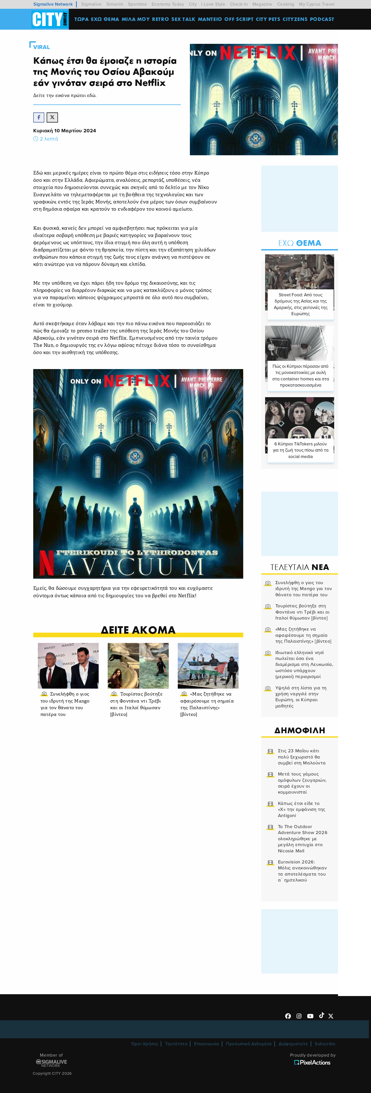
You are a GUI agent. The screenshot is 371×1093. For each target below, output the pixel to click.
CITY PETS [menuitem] (269, 19)
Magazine (262, 4)
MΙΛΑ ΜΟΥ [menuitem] (136, 19)
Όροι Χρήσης (144, 1042)
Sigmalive (91, 4)
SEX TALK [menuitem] (184, 19)
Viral (44, 47)
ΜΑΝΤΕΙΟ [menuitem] (210, 19)
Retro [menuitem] (161, 19)
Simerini (114, 4)
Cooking (285, 4)
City (193, 4)
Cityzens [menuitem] (295, 19)
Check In (239, 4)
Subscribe (325, 1042)
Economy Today (168, 4)
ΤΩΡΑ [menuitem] (82, 19)
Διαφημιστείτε (293, 1042)
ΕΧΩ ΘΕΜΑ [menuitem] (106, 19)
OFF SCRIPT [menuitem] (239, 19)
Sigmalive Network (53, 4)
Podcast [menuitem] (323, 19)
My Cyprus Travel (317, 4)
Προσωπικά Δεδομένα (249, 1042)
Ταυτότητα (176, 1042)
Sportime (137, 4)
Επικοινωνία (206, 1042)
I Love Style (213, 4)
